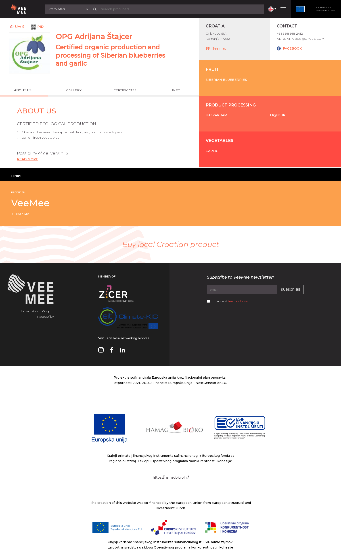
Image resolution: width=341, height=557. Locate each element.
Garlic (212, 151)
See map (216, 48)
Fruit (212, 69)
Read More (27, 159)
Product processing (231, 105)
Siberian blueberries (226, 80)
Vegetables (219, 140)
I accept (231, 301)
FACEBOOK (292, 48)
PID (40, 27)
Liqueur (277, 115)
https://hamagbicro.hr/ (171, 478)
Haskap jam (216, 115)
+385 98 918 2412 (290, 33)
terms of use (238, 301)
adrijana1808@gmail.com (300, 39)
